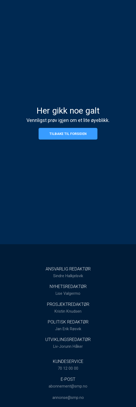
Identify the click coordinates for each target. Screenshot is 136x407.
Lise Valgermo (68, 293)
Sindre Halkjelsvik (68, 276)
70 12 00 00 (68, 368)
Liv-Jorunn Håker (68, 346)
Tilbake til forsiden (68, 134)
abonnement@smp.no (68, 386)
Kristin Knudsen (68, 311)
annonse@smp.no (68, 397)
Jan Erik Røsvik (68, 329)
